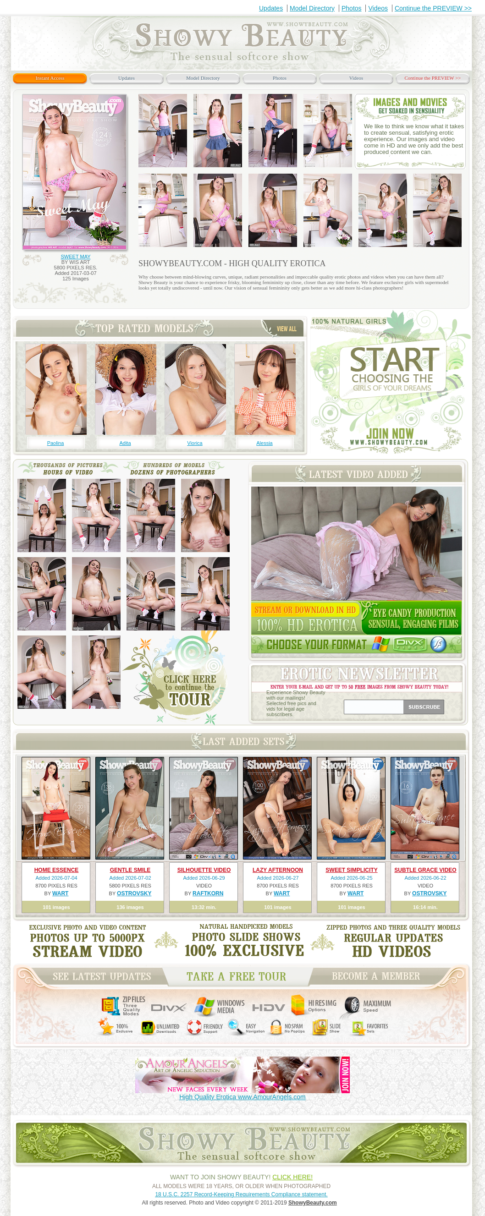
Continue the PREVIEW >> (433, 8)
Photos (352, 8)
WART (60, 893)
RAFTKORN (208, 893)
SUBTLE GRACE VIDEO (425, 870)
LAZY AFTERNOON (278, 870)
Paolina (55, 443)
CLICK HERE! (292, 1177)
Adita (125, 443)
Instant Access (49, 78)
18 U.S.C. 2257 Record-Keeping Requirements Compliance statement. (241, 1194)
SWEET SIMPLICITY (351, 870)
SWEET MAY (76, 256)
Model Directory (312, 8)
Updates (271, 8)
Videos (378, 8)
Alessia (264, 443)
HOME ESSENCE (56, 870)
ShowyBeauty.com (312, 1203)
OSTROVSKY (134, 893)
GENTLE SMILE (130, 870)
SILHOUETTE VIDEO (204, 870)
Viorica (194, 443)
